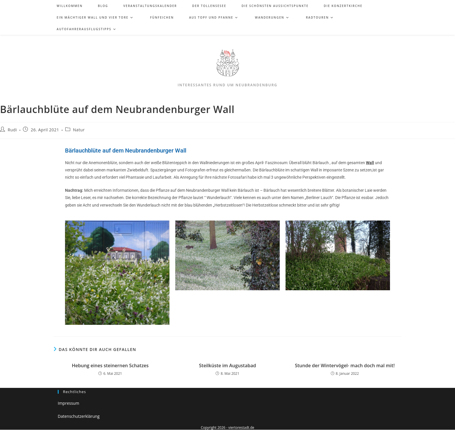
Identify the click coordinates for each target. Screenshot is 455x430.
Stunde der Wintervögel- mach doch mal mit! (345, 365)
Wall (370, 162)
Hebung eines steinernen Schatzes (110, 365)
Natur (79, 129)
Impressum (68, 403)
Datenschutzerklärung (79, 416)
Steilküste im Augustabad (227, 365)
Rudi (12, 129)
